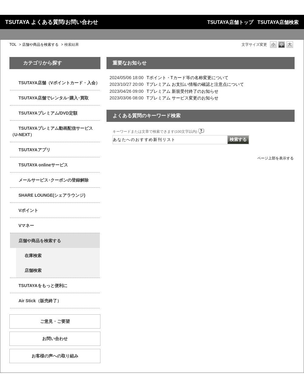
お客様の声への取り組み (55, 355)
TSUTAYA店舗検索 (278, 22)
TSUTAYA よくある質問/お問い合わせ (51, 22)
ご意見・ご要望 (55, 321)
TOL (12, 44)
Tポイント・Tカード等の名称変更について (187, 77)
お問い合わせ (55, 338)
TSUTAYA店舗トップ (230, 22)
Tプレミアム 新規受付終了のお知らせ (182, 91)
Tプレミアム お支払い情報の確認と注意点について (195, 84)
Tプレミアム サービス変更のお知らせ (182, 97)
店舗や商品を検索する (40, 44)
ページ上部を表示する (275, 158)
